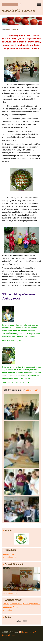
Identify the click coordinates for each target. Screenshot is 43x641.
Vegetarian (7, 610)
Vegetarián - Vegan (10, 607)
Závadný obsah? (29, 632)
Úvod (3, 29)
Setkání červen (32, 390)
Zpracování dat (8, 635)
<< (6, 621)
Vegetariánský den (10, 557)
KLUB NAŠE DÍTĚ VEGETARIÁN (18, 10)
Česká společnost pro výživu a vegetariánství (21, 604)
